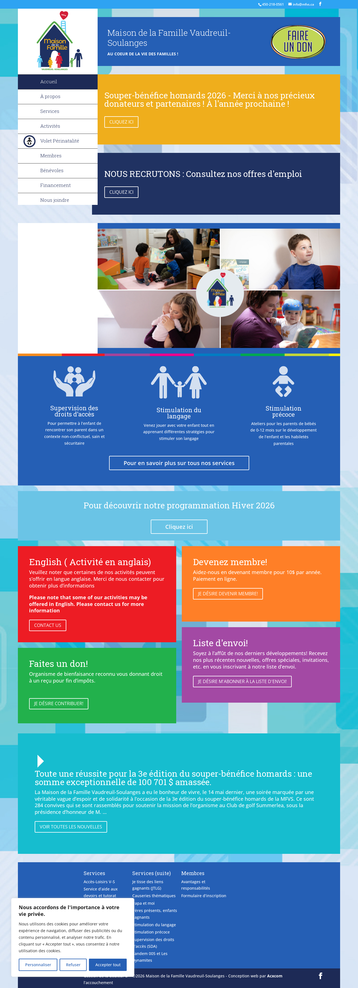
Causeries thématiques (154, 895)
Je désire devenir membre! (228, 594)
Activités (50, 126)
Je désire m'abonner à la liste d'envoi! (242, 681)
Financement (55, 185)
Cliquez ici (121, 122)
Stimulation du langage (179, 413)
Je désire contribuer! (58, 703)
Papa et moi (143, 903)
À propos (50, 96)
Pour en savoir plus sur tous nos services (179, 463)
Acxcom (274, 975)
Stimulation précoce (284, 411)
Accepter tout (108, 964)
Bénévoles (51, 170)
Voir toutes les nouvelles (71, 827)
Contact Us (47, 625)
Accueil (48, 81)
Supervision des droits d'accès (74, 411)
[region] (72, 937)
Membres (51, 155)
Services (49, 111)
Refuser (73, 964)
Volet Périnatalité (59, 141)
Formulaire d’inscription (203, 895)
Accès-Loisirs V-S (99, 881)
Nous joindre (54, 200)
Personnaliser (38, 964)
